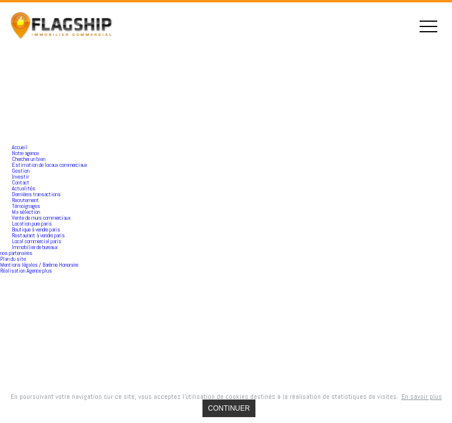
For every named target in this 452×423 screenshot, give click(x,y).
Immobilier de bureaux (35, 247)
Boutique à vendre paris (36, 229)
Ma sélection (26, 212)
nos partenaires (16, 253)
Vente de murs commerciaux (41, 217)
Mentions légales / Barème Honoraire (39, 264)
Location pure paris (32, 223)
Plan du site (13, 259)
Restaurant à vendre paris (38, 235)
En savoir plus (421, 397)
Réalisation (26, 270)
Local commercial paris (36, 241)
